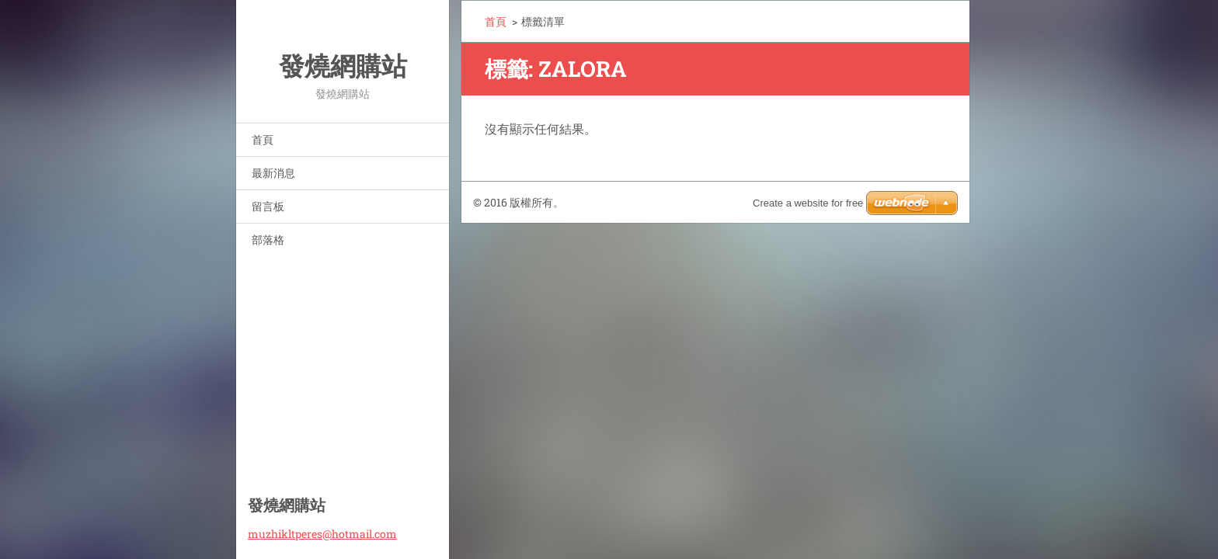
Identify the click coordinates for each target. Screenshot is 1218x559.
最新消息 (273, 172)
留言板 (268, 206)
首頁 (262, 139)
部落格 (268, 239)
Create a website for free (808, 203)
